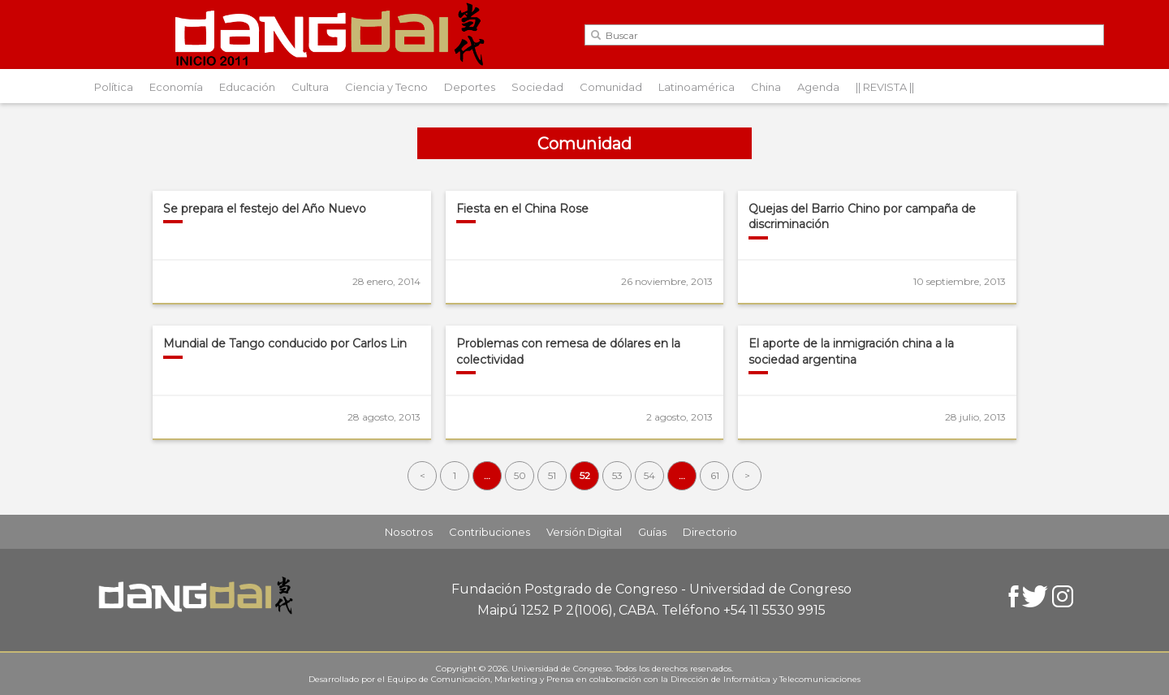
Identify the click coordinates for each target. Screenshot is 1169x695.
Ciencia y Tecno (386, 86)
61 (714, 475)
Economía (176, 86)
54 (649, 475)
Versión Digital (584, 531)
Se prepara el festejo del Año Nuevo (264, 208)
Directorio (710, 531)
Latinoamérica (696, 86)
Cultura (310, 86)
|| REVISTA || (885, 86)
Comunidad (611, 86)
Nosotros (409, 531)
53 (617, 475)
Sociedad (537, 86)
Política (113, 86)
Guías (652, 531)
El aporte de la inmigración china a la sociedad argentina (851, 351)
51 (552, 475)
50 (520, 475)
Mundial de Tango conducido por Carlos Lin (285, 343)
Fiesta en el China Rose (522, 208)
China (766, 86)
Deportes (469, 86)
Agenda (818, 86)
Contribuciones (489, 531)
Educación (247, 86)
